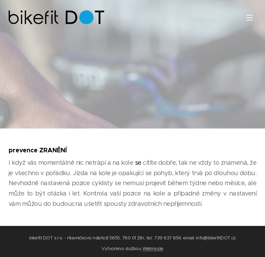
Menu (249, 17)
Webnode (153, 248)
